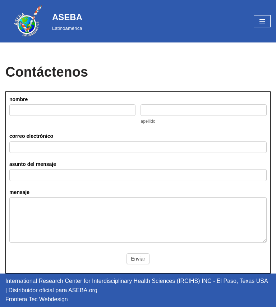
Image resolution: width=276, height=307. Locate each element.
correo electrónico (31, 136)
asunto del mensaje (32, 164)
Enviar (138, 259)
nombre (18, 99)
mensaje (19, 192)
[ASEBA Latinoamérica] (43, 21)
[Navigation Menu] (262, 21)
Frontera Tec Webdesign (36, 299)
